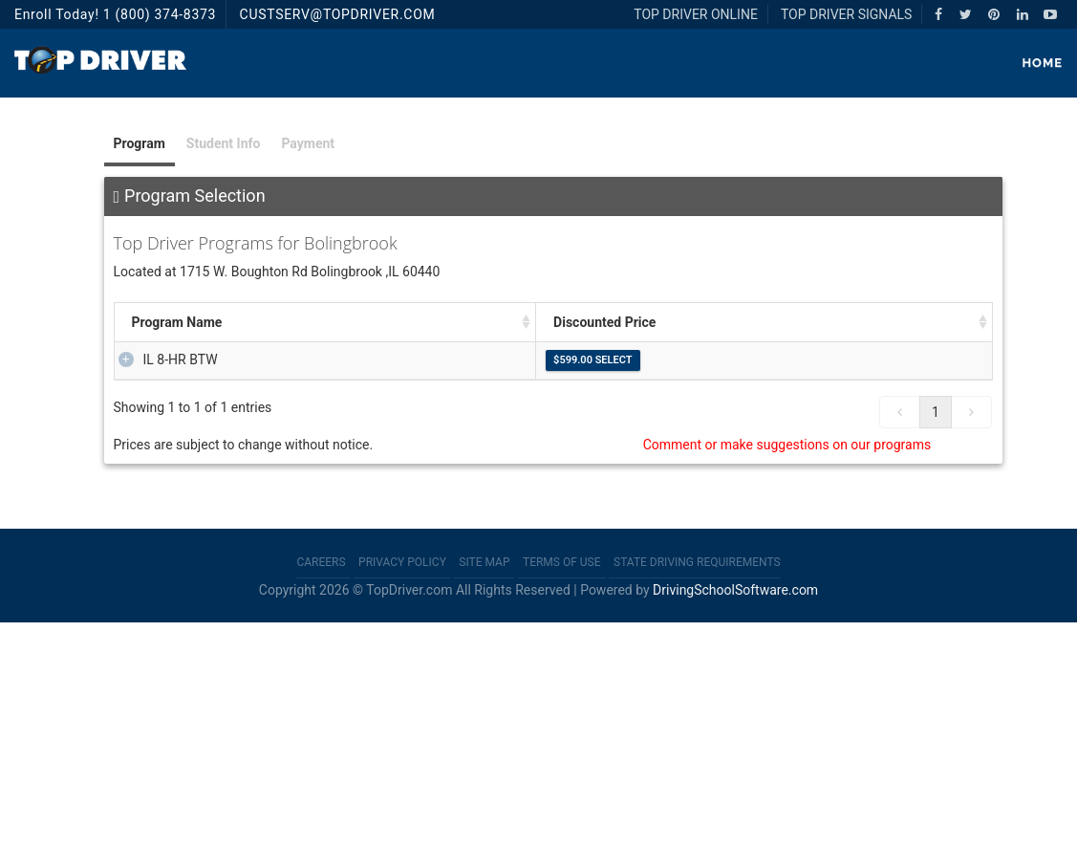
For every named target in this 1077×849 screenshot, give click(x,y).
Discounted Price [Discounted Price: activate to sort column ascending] (874, 322)
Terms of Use (562, 788)
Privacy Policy (402, 788)
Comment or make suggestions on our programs (787, 671)
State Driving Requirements (697, 788)
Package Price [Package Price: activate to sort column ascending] (347, 322)
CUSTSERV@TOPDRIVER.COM (338, 14)
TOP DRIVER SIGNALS (846, 14)
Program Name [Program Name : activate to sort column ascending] (177, 322)
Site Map (484, 788)
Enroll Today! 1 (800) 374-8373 (115, 14)
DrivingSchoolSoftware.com (735, 817)
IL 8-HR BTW (161, 359)
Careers (320, 788)
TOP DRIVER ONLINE (696, 14)
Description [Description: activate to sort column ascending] (506, 322)
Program (139, 143)
